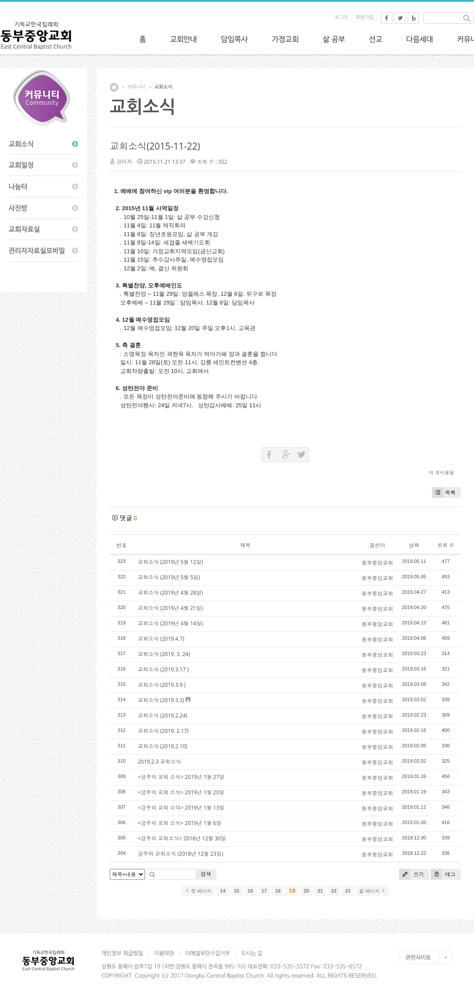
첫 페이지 (198, 890)
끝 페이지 (372, 890)
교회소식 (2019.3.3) (161, 700)
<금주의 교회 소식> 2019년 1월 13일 (181, 807)
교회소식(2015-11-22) (155, 146)
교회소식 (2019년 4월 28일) (170, 592)
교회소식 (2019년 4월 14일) (170, 623)
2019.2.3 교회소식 (159, 761)
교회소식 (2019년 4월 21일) (170, 608)
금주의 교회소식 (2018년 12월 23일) (180, 853)
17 (264, 890)
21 (320, 890)
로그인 (341, 17)
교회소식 (163, 87)
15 (236, 890)
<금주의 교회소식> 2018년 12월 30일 (182, 838)
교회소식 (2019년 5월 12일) (170, 562)
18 (277, 890)
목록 (444, 492)
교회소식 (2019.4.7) (161, 638)
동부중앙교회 (377, 563)
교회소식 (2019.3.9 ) (162, 685)
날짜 (414, 545)
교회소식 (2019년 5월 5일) (169, 577)
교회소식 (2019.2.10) (162, 746)
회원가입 (364, 17)
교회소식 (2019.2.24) (162, 715)
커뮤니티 (136, 87)
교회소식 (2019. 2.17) (163, 731)
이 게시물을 (441, 472)
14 (223, 890)
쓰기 (411, 874)
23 (347, 890)
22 (334, 890)
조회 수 (445, 545)
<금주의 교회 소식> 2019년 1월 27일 (181, 777)
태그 (443, 874)
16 (250, 890)
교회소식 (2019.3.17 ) (163, 669)
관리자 (124, 161)
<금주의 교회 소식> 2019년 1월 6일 (179, 823)
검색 (206, 874)
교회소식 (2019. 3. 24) (164, 654)
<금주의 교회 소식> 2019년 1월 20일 (181, 792)
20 (306, 890)
